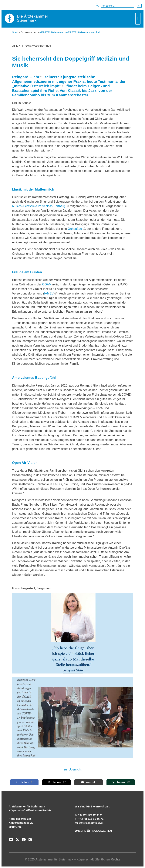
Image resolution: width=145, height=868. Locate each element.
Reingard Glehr (25, 77)
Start (15, 32)
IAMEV (49, 293)
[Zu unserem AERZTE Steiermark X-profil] (16, 840)
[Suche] (117, 6)
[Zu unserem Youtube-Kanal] (11, 840)
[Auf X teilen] (56, 782)
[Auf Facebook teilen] (24, 782)
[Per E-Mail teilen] (88, 782)
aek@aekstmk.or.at (91, 822)
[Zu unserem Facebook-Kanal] (23, 840)
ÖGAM (46, 284)
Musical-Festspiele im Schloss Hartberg (39, 206)
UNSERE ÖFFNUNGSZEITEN (93, 830)
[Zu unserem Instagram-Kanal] (29, 840)
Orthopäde (75, 228)
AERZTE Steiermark (51, 32)
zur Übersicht (72, 769)
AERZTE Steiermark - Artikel (82, 32)
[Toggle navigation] (137, 19)
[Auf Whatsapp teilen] (121, 782)
